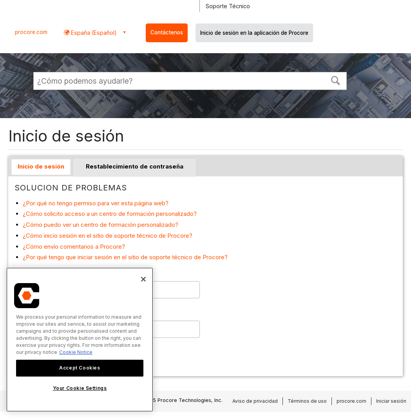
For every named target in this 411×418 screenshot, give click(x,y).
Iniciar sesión (391, 401)
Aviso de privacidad (255, 401)
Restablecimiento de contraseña (134, 166)
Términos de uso (307, 401)
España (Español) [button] (93, 32)
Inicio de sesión (41, 166)
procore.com (31, 32)
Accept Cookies (79, 368)
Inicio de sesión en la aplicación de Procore (254, 33)
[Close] (143, 279)
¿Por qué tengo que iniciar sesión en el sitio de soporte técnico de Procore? (125, 257)
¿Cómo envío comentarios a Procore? (74, 246)
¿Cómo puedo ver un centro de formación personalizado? (100, 224)
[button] (336, 80)
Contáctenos (166, 32)
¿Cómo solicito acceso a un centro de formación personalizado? (110, 213)
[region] (79, 339)
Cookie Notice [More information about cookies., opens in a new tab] (75, 352)
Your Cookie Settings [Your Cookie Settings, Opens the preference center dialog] (80, 388)
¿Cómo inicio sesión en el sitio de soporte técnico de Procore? (107, 235)
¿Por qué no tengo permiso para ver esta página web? (95, 203)
